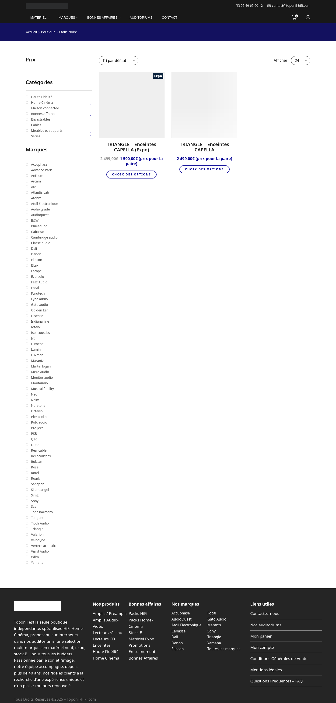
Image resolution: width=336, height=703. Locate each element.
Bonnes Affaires (103, 17)
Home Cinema (106, 657)
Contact (169, 17)
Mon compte (262, 647)
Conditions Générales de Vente (279, 658)
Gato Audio (217, 618)
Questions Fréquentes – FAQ (276, 681)
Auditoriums (141, 17)
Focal (212, 613)
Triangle (214, 636)
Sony (211, 630)
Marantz (214, 625)
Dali (175, 636)
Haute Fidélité (106, 651)
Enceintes (102, 645)
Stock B (135, 632)
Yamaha (214, 642)
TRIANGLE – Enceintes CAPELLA (204, 147)
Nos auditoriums (265, 624)
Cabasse (179, 630)
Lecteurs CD (104, 639)
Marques (68, 17)
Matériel (39, 17)
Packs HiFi (138, 613)
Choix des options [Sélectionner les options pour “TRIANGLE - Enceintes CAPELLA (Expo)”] (131, 174)
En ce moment (142, 651)
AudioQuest (182, 618)
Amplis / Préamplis (110, 613)
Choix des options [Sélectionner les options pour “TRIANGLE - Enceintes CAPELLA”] (204, 169)
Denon (177, 642)
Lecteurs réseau (107, 632)
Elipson (178, 648)
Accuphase (181, 613)
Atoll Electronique (187, 625)
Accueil (31, 32)
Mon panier (261, 636)
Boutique (48, 32)
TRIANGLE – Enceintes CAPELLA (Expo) (131, 147)
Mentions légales (266, 669)
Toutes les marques (224, 648)
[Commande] (118, 60)
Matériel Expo (141, 639)
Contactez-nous (264, 613)
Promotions (139, 645)
